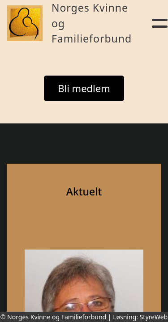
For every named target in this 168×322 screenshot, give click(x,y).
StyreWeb (154, 317)
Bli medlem (84, 88)
